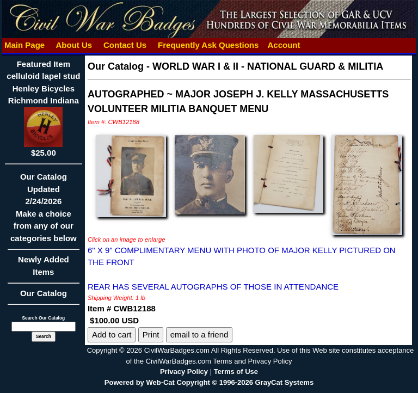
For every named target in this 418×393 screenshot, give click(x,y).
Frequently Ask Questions (208, 45)
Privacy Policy (184, 371)
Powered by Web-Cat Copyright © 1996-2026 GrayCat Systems (209, 382)
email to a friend (199, 334)
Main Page (24, 45)
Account (283, 45)
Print (151, 334)
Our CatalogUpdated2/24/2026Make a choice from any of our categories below (43, 211)
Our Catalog (43, 293)
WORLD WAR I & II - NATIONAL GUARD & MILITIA (267, 66)
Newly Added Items (43, 269)
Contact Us (125, 45)
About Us (74, 45)
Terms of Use (236, 371)
